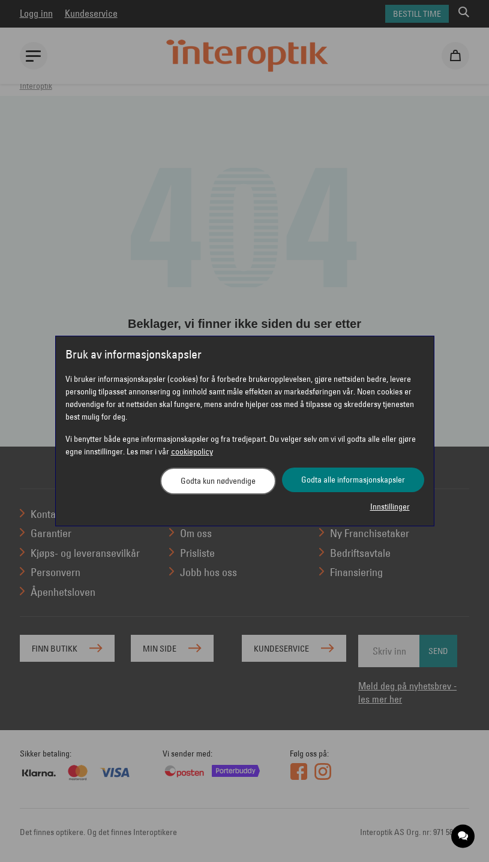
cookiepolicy (192, 451)
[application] (463, 836)
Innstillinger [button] (390, 506)
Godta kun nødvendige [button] (218, 480)
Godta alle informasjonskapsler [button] (353, 479)
